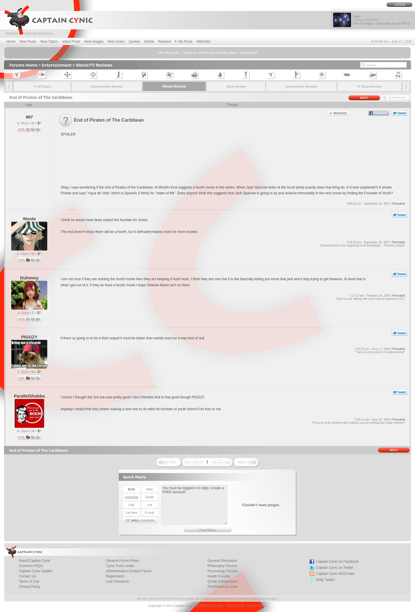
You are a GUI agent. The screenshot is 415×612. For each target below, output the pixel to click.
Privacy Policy (29, 587)
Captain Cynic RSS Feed (335, 574)
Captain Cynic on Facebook (337, 562)
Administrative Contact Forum (129, 571)
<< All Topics (42, 86)
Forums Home (23, 65)
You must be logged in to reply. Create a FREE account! (194, 505)
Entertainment (56, 65)
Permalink (398, 203)
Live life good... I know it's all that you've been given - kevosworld (207, 53)
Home (11, 41)
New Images (94, 41)
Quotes (134, 41)
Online (149, 41)
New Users (116, 41)
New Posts (28, 41)
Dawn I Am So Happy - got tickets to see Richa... (382, 20)
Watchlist (203, 41)
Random (164, 41)
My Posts (183, 41)
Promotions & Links (222, 587)
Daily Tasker (325, 580)
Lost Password (117, 581)
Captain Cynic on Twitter (335, 568)
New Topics (49, 41)
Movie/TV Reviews (94, 65)
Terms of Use (235, 605)
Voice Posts (71, 41)
